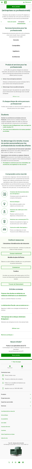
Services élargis (14, 201)
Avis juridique (4, 414)
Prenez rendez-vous (9, 374)
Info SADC (3, 421)
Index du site (4, 437)
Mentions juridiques (6, 334)
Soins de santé (12, 21)
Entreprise (21, 21)
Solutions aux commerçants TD (19, 218)
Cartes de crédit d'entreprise (18, 226)
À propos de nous (5, 425)
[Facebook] (12, 461)
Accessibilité (4, 418)
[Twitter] (9, 461)
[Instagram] (15, 461)
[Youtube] (19, 461)
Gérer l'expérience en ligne (7, 433)
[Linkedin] (23, 461)
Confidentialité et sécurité (8, 410)
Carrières (3, 429)
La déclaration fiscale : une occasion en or (14, 304)
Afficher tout (16, 327)
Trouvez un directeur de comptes (13, 378)
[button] (16, 252)
